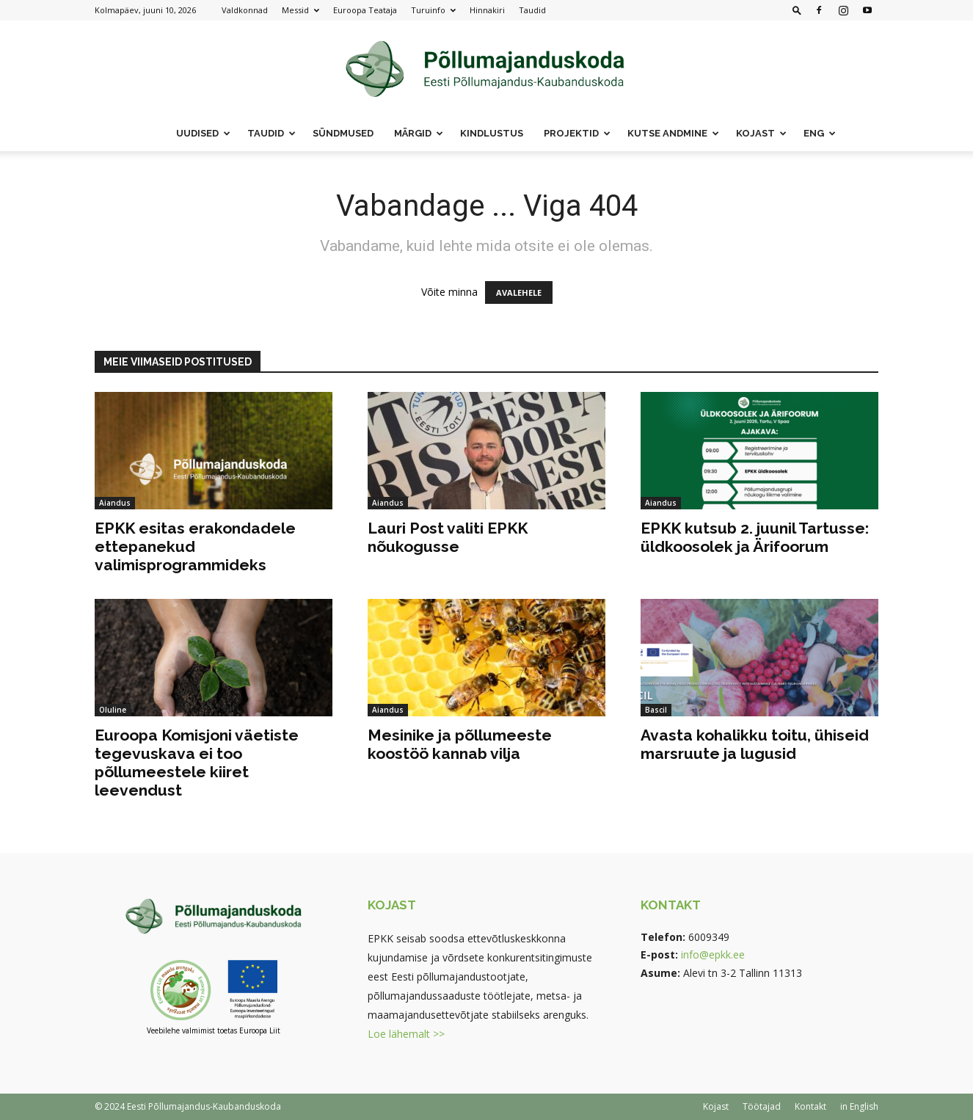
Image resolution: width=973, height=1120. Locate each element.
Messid (300, 9)
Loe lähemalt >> (406, 1034)
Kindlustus (491, 133)
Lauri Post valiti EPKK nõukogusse (448, 537)
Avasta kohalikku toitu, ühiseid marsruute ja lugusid (755, 744)
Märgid (418, 133)
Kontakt (810, 1106)
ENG (819, 133)
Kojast (761, 133)
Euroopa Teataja (365, 9)
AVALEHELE (519, 292)
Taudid (532, 9)
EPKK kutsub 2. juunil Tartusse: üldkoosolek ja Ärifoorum (755, 537)
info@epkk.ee (713, 954)
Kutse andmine (673, 133)
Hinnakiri (487, 9)
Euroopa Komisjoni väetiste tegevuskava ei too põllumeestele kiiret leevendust (197, 762)
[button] (797, 9)
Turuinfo (433, 9)
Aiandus (115, 503)
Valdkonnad (245, 9)
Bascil (656, 710)
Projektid (577, 133)
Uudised (203, 133)
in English (859, 1106)
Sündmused (343, 133)
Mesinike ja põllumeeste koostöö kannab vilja (460, 744)
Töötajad (762, 1106)
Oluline (112, 710)
